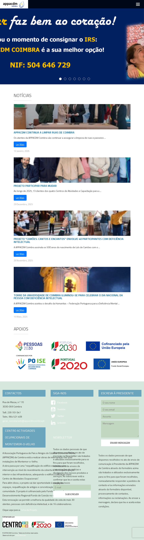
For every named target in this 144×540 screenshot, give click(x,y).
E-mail (72, 488)
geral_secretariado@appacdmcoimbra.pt (23, 421)
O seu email (120, 410)
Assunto (120, 417)
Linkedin (61, 422)
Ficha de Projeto (29, 510)
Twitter (60, 416)
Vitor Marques (20, 535)
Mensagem (120, 430)
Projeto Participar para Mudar (35, 186)
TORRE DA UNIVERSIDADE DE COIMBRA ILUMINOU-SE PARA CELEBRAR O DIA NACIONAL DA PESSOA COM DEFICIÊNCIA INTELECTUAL (68, 296)
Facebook (62, 402)
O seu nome (120, 403)
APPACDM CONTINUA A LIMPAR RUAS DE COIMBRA (44, 132)
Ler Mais (20, 144)
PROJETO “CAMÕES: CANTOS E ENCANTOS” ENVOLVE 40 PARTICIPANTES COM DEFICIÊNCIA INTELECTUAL (69, 240)
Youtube (61, 409)
